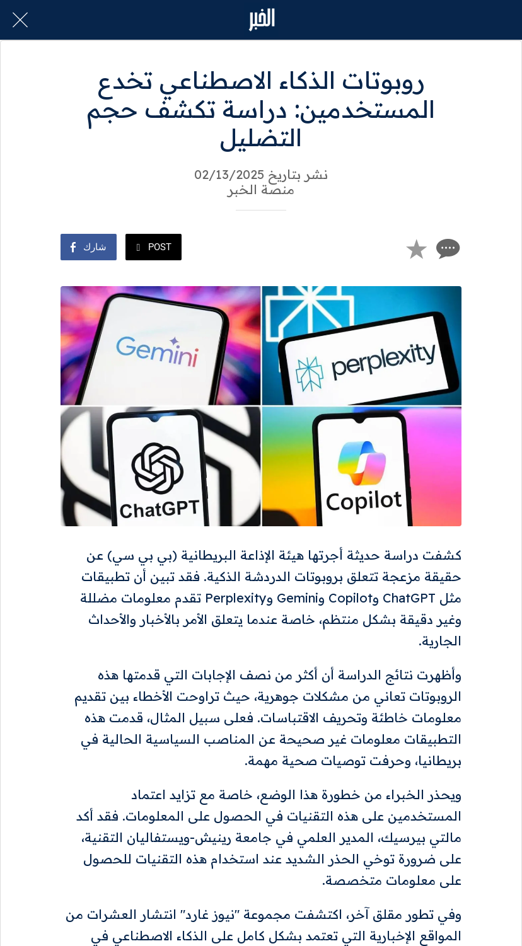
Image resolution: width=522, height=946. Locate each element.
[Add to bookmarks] (416, 248)
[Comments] (446, 248)
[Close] (20, 20)
